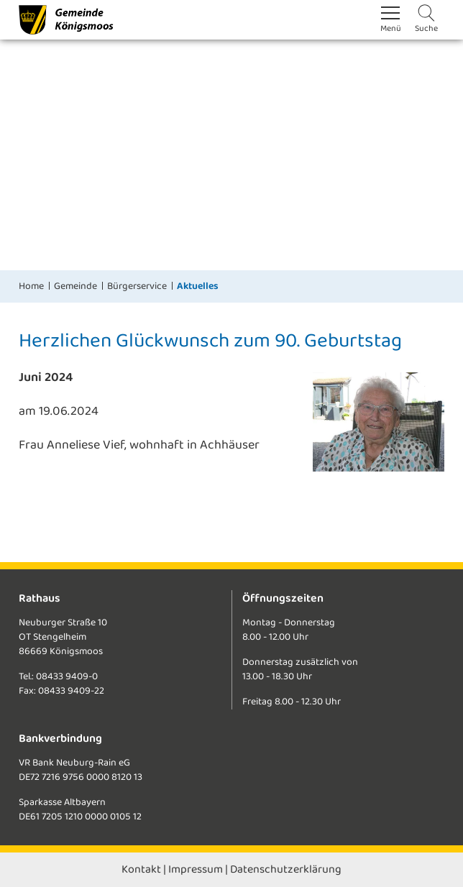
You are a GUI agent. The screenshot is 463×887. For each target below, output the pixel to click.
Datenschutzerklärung (285, 869)
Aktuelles (198, 286)
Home (31, 286)
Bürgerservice (137, 286)
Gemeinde (75, 286)
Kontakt (141, 869)
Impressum (195, 869)
